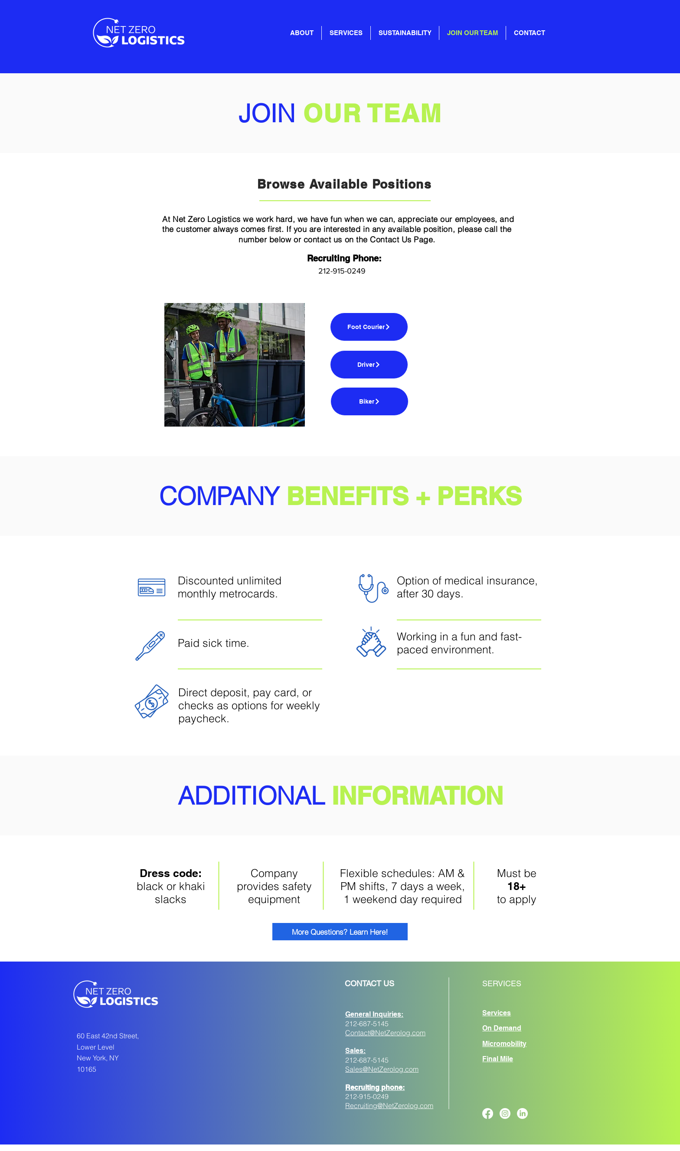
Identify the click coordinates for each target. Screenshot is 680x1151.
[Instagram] (505, 1113)
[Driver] (369, 364)
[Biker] (369, 401)
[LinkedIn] (522, 1113)
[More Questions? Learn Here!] (340, 931)
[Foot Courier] (369, 327)
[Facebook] (487, 1113)
